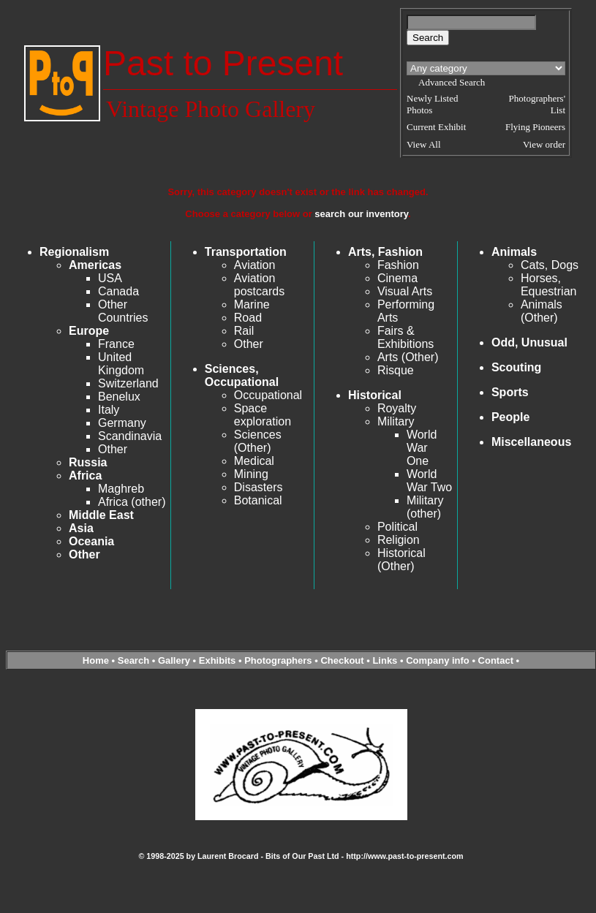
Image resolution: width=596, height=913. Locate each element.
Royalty (396, 408)
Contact (495, 660)
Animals (514, 252)
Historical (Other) (401, 559)
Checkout (341, 660)
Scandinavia (130, 436)
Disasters (258, 487)
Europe (89, 331)
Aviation (255, 265)
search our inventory (361, 213)
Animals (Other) (541, 311)
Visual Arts (404, 291)
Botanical (258, 500)
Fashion (398, 265)
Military (396, 421)
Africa (85, 475)
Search (133, 660)
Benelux (119, 396)
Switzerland (128, 383)
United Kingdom (121, 363)
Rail (244, 331)
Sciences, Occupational (242, 375)
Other (112, 449)
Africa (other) (131, 502)
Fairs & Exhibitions (405, 337)
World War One (422, 447)
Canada (118, 291)
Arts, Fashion (385, 252)
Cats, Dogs (549, 265)
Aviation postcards (259, 285)
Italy (108, 410)
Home (96, 660)
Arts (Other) (408, 357)
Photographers (278, 660)
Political (397, 526)
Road (248, 317)
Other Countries (123, 311)
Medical (254, 461)
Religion (398, 540)
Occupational (268, 395)
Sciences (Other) (258, 441)
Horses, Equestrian (549, 285)
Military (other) (425, 507)
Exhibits (217, 660)
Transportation (246, 252)
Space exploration (262, 415)
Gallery (174, 660)
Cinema (397, 278)
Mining (251, 474)
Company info (439, 660)
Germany (122, 423)
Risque (395, 370)
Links (384, 660)
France (116, 344)
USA (110, 278)
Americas (95, 265)
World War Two (429, 480)
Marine (252, 304)
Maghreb (121, 488)
